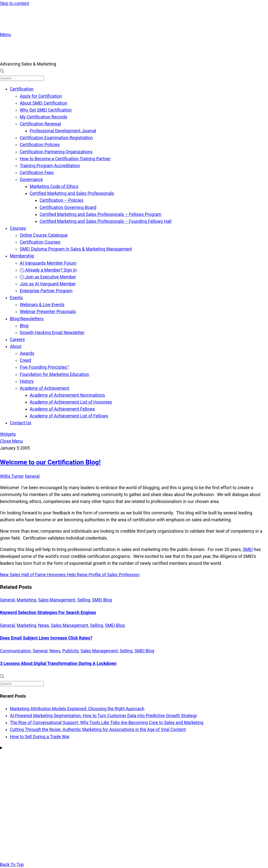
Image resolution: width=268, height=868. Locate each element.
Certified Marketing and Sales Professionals (72, 193)
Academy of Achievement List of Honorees (71, 402)
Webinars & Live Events (42, 304)
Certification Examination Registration (56, 137)
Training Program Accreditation (50, 165)
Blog (24, 325)
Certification (21, 89)
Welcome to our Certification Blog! (50, 462)
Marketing (26, 599)
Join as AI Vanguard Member (48, 283)
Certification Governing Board (68, 207)
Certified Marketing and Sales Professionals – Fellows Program (100, 214)
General (32, 476)
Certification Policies (40, 144)
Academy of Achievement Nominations (67, 395)
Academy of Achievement (44, 388)
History (27, 381)
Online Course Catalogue (44, 235)
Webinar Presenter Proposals (48, 311)
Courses (18, 228)
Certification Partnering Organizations (56, 151)
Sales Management (56, 599)
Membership (22, 255)
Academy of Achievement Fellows (62, 409)
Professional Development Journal (63, 130)
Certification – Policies (61, 200)
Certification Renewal (40, 123)
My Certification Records (43, 116)
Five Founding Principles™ (45, 367)
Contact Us (20, 422)
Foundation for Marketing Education (54, 374)
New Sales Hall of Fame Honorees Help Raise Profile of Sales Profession (70, 574)
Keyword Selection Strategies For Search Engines (48, 612)
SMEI (248, 549)
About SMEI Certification (43, 103)
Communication (15, 650)
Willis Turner (12, 476)
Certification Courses (40, 242)
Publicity (70, 650)
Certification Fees (37, 172)
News (43, 625)
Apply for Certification (41, 96)
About (16, 346)
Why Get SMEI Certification (46, 110)
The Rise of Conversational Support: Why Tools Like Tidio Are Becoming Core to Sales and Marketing (106, 722)
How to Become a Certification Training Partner (65, 158)
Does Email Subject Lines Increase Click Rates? (46, 638)
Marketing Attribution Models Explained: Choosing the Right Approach (77, 708)
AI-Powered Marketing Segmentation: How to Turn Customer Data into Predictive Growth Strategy (103, 715)
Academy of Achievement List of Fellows (69, 415)
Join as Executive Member (48, 276)
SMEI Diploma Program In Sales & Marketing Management (76, 249)
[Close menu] (11, 441)
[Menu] (5, 34)
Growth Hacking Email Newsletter (52, 332)
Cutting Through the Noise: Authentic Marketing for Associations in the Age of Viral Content (98, 729)
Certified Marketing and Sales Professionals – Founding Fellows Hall (105, 221)
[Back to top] (12, 864)
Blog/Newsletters (27, 318)
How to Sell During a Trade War (40, 736)
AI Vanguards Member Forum (48, 263)
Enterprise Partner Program (46, 290)
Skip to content (14, 3)
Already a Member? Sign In (48, 270)
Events (16, 297)
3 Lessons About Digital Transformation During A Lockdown (58, 663)
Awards (27, 353)
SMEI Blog (102, 599)
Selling (83, 599)
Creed (25, 360)
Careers (17, 339)
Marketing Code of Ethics (54, 186)
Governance (31, 179)
